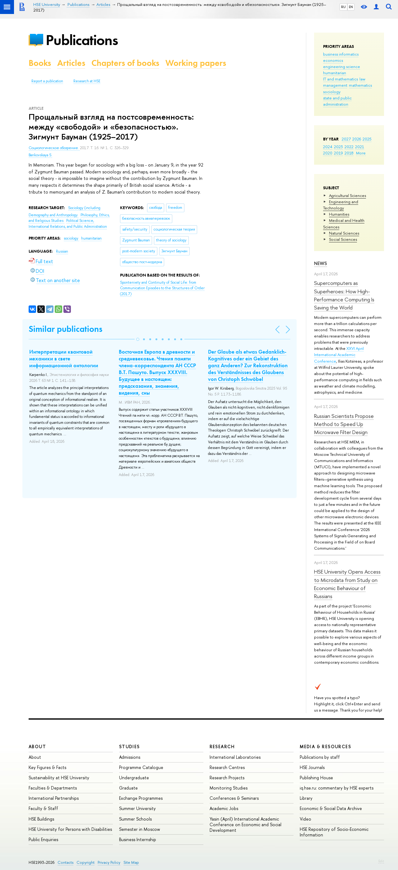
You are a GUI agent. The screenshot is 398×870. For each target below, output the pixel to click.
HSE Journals (312, 767)
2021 (359, 146)
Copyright (85, 862)
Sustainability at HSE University (59, 778)
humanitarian (334, 73)
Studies (129, 746)
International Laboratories (235, 757)
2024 (327, 146)
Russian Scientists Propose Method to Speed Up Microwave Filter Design (344, 424)
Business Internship (137, 839)
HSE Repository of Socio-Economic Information (334, 832)
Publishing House (316, 778)
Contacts (65, 862)
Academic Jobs (224, 808)
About (37, 746)
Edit (381, 861)
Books (40, 62)
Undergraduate (134, 778)
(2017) (162, 288)
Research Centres (227, 767)
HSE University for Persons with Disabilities (70, 829)
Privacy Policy (109, 862)
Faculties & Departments (53, 788)
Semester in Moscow (139, 829)
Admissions (129, 757)
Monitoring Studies (229, 788)
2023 (338, 146)
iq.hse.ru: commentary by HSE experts (336, 788)
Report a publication (47, 81)
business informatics (341, 54)
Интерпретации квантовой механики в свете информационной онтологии (63, 358)
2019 (338, 153)
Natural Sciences (344, 233)
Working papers (195, 62)
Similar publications (65, 328)
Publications (82, 39)
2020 (327, 153)
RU (343, 7)
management (335, 85)
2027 (346, 139)
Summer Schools (135, 819)
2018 (349, 153)
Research (222, 746)
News (320, 263)
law (362, 79)
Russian (62, 251)
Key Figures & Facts (47, 767)
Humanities (339, 214)
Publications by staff (320, 757)
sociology (331, 91)
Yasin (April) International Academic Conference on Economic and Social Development (245, 824)
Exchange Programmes (141, 798)
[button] (138, 339)
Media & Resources (325, 746)
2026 (356, 139)
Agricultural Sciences (347, 195)
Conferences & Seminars (234, 798)
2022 (349, 146)
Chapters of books (125, 62)
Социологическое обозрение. (54, 147)
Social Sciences (343, 239)
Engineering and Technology (340, 205)
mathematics (360, 85)
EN (351, 7)
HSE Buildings (41, 819)
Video (305, 819)
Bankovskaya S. (40, 155)
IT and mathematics (340, 79)
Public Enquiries (43, 839)
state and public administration (337, 101)
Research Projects (227, 778)
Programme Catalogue (141, 767)
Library (306, 798)
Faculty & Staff (43, 808)
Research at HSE (86, 81)
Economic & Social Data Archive (331, 808)
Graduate (128, 788)
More (361, 153)
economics (333, 60)
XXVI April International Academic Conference (339, 355)
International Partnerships (54, 798)
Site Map (131, 862)
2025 (367, 139)
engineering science (341, 66)
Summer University (137, 808)
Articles (71, 62)
